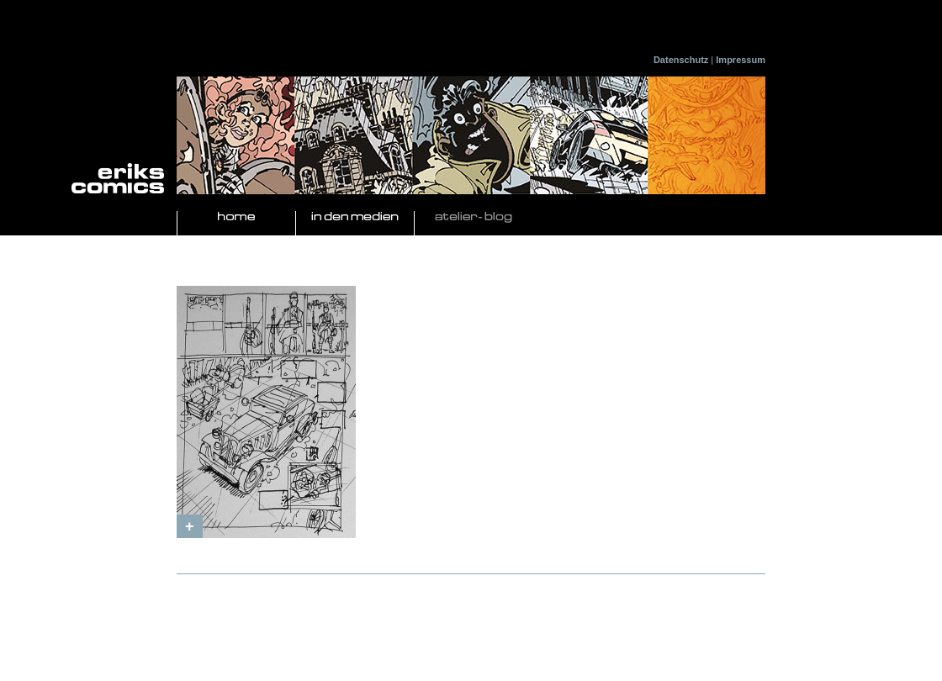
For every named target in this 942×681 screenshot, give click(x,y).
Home (236, 217)
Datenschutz (681, 60)
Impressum (740, 60)
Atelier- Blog (473, 217)
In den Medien (355, 217)
